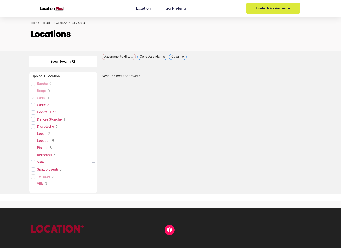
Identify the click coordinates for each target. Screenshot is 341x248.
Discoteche (45, 126)
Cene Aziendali (65, 23)
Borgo (41, 91)
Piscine (42, 148)
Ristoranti (44, 155)
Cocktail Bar (46, 112)
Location (143, 8)
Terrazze (43, 176)
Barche (42, 84)
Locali (41, 134)
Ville (40, 183)
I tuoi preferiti (174, 8)
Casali (82, 23)
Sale (40, 162)
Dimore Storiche (49, 119)
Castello (43, 105)
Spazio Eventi (47, 169)
